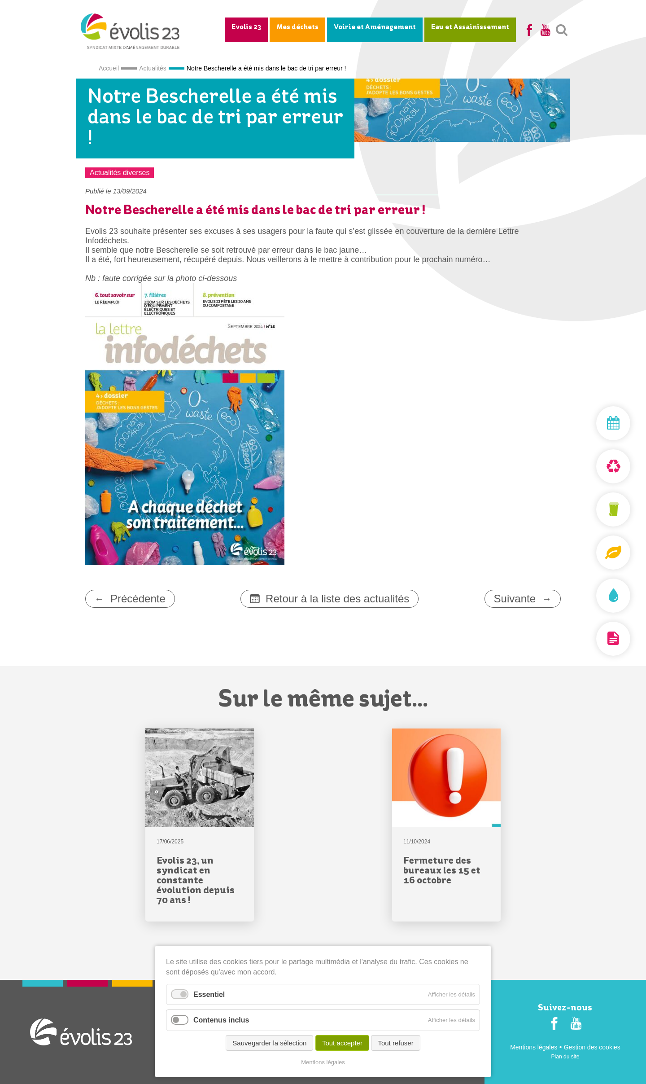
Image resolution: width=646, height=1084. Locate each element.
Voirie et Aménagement (375, 27)
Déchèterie (592, 466)
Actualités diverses (119, 172)
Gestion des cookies (592, 1047)
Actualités (152, 68)
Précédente (138, 598)
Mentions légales (533, 1047)
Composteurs (592, 552)
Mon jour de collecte (592, 423)
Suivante (515, 598)
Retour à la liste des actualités (337, 598)
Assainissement (592, 596)
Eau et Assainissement (470, 27)
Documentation (592, 639)
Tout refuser (395, 1043)
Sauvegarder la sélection (269, 1043)
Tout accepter (342, 1043)
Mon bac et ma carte (592, 509)
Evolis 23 (246, 27)
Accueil (109, 68)
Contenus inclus (221, 1020)
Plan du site (565, 1056)
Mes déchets (297, 27)
